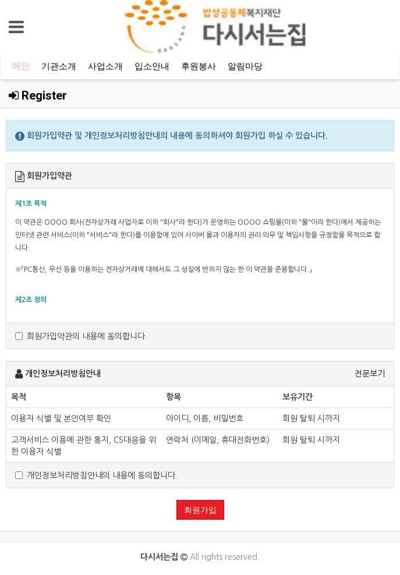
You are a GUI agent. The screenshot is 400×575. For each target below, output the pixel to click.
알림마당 (245, 66)
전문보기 (370, 374)
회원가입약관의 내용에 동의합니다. (81, 336)
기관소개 (58, 66)
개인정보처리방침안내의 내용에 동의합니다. (96, 475)
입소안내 (151, 66)
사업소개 (105, 66)
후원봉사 (198, 66)
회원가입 (200, 509)
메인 (21, 66)
